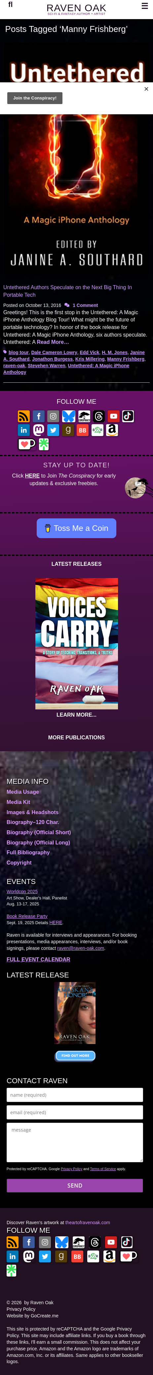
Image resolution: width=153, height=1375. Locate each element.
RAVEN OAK (77, 7)
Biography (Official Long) (38, 842)
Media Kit (18, 802)
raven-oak (14, 365)
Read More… (53, 342)
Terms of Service (103, 1169)
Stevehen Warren (46, 365)
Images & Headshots (32, 812)
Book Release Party (27, 916)
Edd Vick (89, 352)
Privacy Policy (71, 1169)
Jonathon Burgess (52, 359)
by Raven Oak (39, 1302)
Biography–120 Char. (33, 822)
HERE (32, 476)
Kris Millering (90, 359)
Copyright (19, 863)
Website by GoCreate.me (32, 1315)
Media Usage (23, 792)
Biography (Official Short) (39, 832)
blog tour (19, 352)
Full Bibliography (28, 852)
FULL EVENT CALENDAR (38, 959)
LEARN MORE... (76, 715)
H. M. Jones (115, 352)
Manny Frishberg (125, 359)
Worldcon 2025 (22, 891)
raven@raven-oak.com (80, 948)
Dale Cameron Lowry (54, 352)
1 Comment (85, 305)
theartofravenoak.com (87, 1222)
